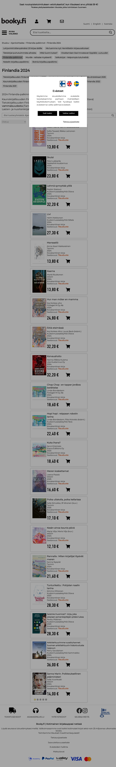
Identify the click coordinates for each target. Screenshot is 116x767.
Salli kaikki (47, 113)
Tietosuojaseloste (71, 122)
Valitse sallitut (69, 113)
